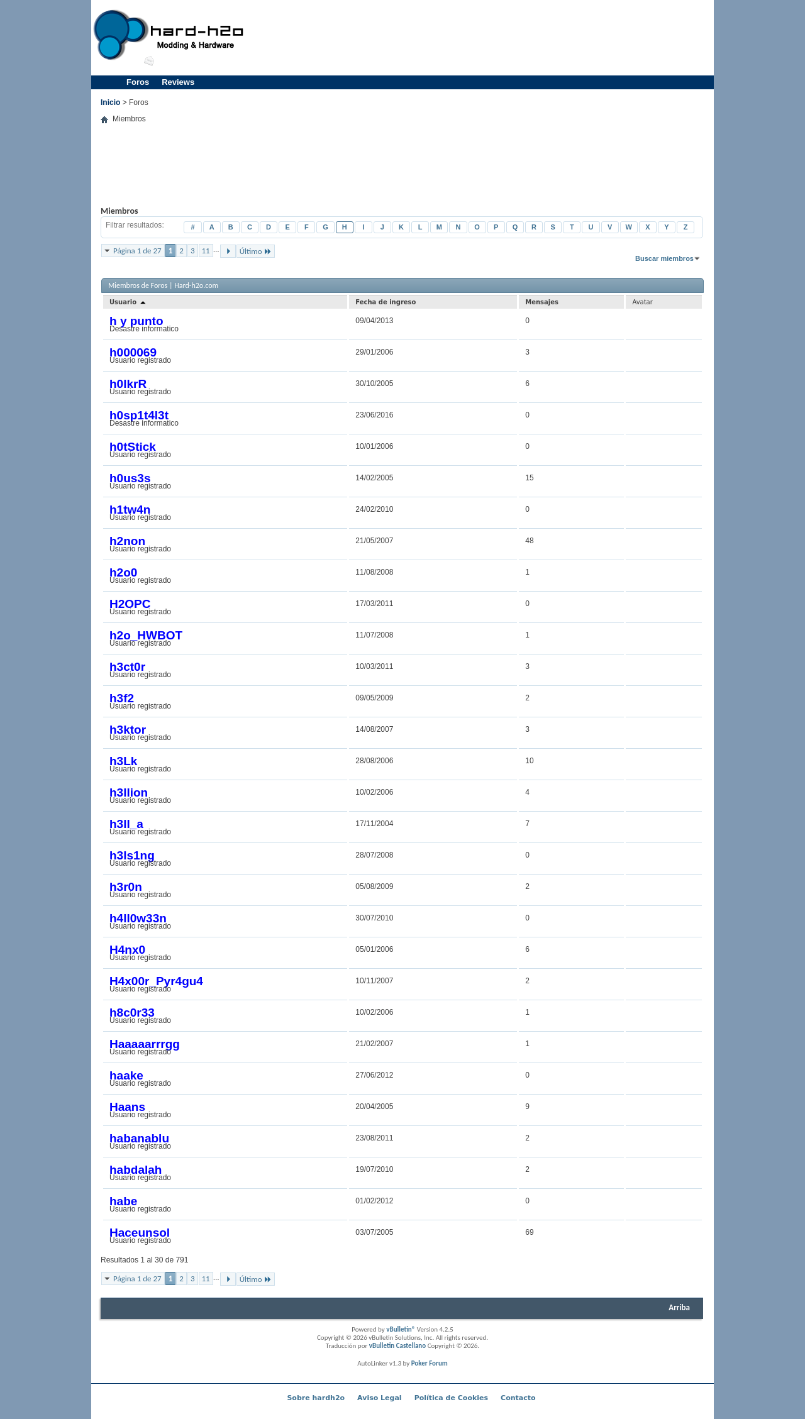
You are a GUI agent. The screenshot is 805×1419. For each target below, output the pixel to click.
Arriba (679, 1307)
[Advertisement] (482, 37)
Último (256, 251)
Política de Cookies (451, 1398)
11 (206, 250)
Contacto (518, 1398)
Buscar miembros (664, 258)
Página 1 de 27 (137, 250)
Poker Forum (429, 1363)
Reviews (178, 82)
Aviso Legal (379, 1398)
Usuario (128, 302)
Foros (137, 82)
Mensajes (541, 302)
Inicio (110, 102)
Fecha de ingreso (385, 302)
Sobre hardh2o (316, 1398)
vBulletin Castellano (397, 1346)
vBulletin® (400, 1329)
